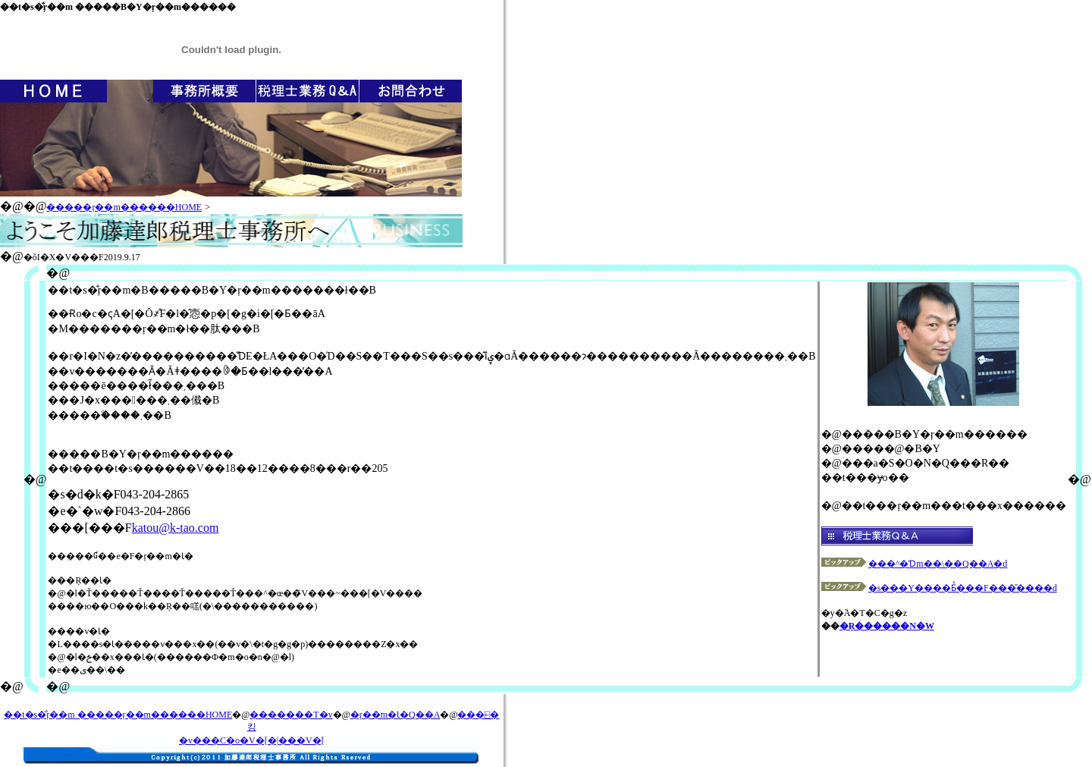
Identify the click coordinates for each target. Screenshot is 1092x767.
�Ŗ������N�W (886, 626)
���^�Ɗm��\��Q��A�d (914, 563)
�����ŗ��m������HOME (124, 207)
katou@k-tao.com (175, 527)
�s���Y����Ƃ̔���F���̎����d (939, 588)
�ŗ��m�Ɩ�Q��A (395, 714)
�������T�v (290, 714)
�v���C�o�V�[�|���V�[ (252, 740)
